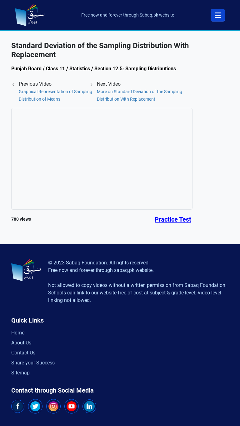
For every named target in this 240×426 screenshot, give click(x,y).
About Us (21, 343)
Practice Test (173, 219)
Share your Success (33, 363)
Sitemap (20, 373)
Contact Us (23, 353)
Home (17, 333)
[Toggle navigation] (218, 15)
